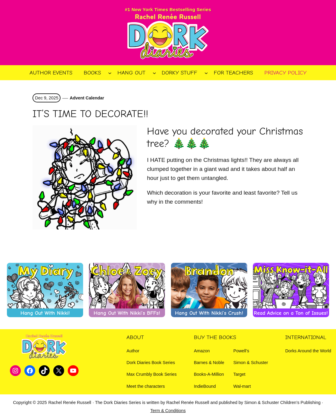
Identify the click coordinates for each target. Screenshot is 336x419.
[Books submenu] (110, 73)
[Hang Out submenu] (154, 73)
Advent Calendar (87, 98)
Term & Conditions (168, 410)
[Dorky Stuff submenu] (206, 73)
